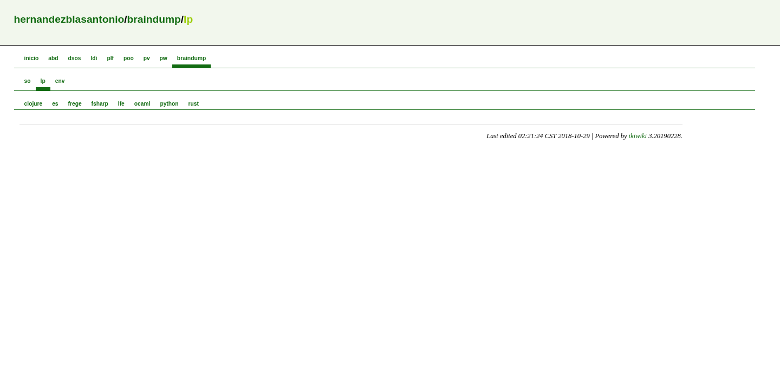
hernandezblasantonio (69, 19)
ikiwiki (638, 136)
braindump (154, 19)
